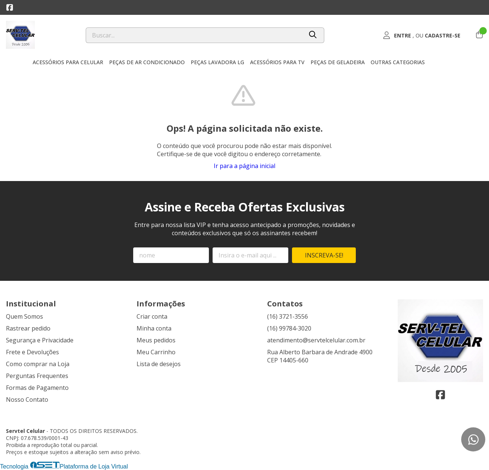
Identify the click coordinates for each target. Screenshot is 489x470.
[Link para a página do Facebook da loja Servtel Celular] (9, 7)
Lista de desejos (159, 364)
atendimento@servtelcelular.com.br (316, 340)
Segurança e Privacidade (39, 340)
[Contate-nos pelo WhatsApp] (473, 439)
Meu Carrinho (156, 352)
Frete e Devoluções (32, 352)
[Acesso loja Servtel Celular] (421, 35)
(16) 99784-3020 (289, 328)
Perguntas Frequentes (37, 376)
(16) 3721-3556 (287, 316)
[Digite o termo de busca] (194, 35)
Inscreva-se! (324, 255)
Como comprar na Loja (37, 364)
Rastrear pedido (28, 328)
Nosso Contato (27, 399)
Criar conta (152, 316)
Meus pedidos (156, 340)
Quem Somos (24, 316)
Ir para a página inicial (244, 166)
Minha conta (154, 328)
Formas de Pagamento (37, 388)
